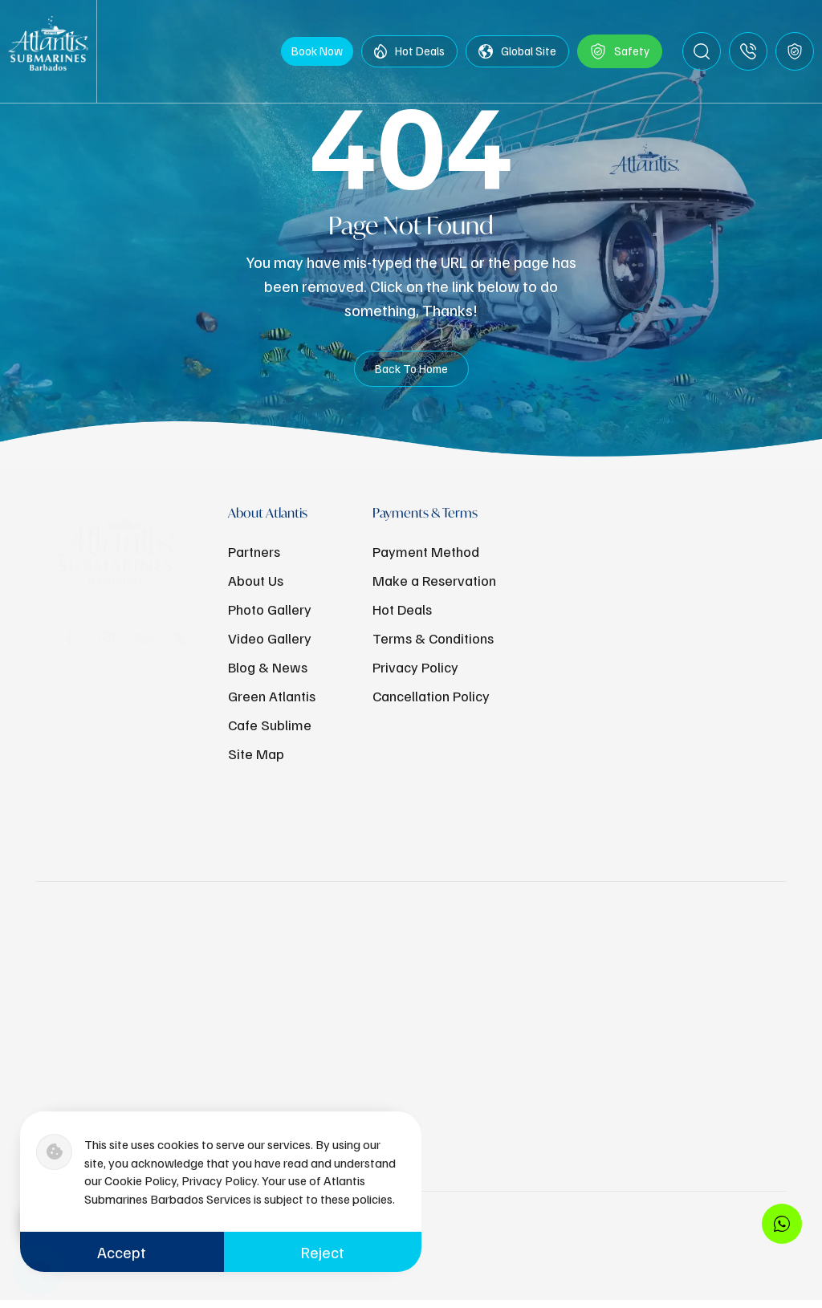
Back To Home (411, 374)
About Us (255, 580)
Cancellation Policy (431, 696)
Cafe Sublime (269, 725)
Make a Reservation (434, 580)
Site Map (256, 753)
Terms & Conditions (433, 638)
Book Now (317, 54)
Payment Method (425, 551)
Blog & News (267, 667)
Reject (322, 1251)
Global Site (517, 55)
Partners (254, 551)
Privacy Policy (415, 667)
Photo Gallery (269, 609)
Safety (619, 55)
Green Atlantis (271, 696)
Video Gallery (269, 638)
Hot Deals (409, 55)
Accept (121, 1251)
